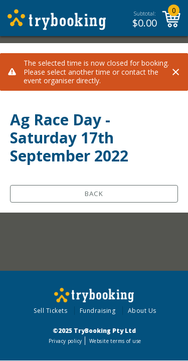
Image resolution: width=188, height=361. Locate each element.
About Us (142, 310)
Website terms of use (115, 340)
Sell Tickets (50, 310)
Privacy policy (65, 340)
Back (94, 193)
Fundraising (98, 310)
